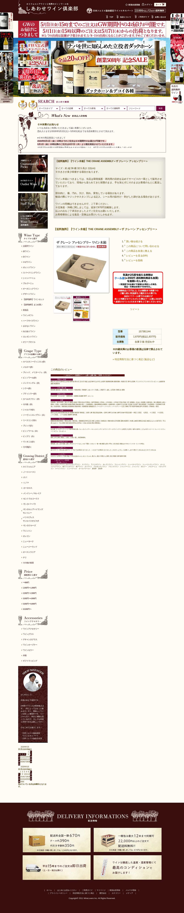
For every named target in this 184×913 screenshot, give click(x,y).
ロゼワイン (27, 262)
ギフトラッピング (30, 661)
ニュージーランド (30, 547)
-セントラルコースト (31, 499)
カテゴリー (116, 893)
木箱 (24, 655)
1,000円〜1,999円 (29, 588)
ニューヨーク (28, 541)
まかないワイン (29, 326)
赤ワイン (26, 251)
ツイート (135, 309)
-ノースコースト (29, 472)
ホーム (49, 890)
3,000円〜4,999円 (29, 598)
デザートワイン (29, 294)
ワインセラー (28, 650)
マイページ (101, 890)
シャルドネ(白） (29, 410)
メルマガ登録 (130, 890)
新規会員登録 (115, 890)
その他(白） (27, 447)
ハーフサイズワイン (31, 321)
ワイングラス (28, 634)
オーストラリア (29, 552)
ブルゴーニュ (28, 283)
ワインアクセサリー (31, 629)
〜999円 (26, 582)
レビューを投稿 (134, 260)
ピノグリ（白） (29, 436)
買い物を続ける (134, 241)
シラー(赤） (27, 388)
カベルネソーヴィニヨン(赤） (34, 362)
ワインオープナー (30, 645)
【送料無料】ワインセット (33, 299)
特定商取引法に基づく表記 (83, 893)
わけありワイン (29, 331)
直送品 (25, 310)
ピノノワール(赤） (30, 378)
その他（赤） (28, 404)
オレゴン (26, 536)
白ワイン (26, 257)
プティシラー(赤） (30, 394)
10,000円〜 (27, 609)
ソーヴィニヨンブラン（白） (34, 415)
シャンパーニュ (29, 278)
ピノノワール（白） (31, 431)
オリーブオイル (29, 342)
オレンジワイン (29, 267)
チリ (24, 557)
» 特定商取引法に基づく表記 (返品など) (134, 359)
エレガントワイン (30, 337)
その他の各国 (28, 563)
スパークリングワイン (32, 273)
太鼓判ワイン (28, 246)
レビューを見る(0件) (137, 255)
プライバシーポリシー (58, 893)
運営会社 (102, 893)
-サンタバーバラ (29, 504)
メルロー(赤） (28, 367)
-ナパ (25, 477)
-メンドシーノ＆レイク (32, 493)
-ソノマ (26, 483)
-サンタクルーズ (29, 525)
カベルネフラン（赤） (32, 399)
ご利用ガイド (87, 890)
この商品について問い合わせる (142, 246)
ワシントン (27, 531)
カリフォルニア (29, 467)
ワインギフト (28, 315)
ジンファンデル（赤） (32, 383)
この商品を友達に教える (139, 251)
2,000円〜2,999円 (29, 593)
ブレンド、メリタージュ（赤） (35, 372)
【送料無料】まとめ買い (32, 305)
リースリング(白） (30, 420)
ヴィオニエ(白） (29, 442)
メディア (129, 893)
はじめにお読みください (67, 890)
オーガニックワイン (31, 289)
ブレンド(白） (28, 426)
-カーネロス (27, 488)
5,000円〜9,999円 (29, 604)
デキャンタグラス (30, 639)
